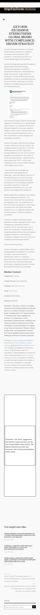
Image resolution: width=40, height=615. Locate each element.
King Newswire (29, 345)
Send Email (13, 291)
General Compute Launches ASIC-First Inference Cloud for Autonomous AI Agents (18, 547)
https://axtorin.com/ (18, 286)
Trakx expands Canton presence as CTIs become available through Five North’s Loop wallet (19, 535)
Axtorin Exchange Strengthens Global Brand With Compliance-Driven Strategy (20, 35)
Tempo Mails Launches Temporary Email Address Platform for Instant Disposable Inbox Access (20, 559)
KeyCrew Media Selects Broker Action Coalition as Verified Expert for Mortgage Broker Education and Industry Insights (20, 588)
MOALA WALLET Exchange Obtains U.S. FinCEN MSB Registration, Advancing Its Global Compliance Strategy (19, 578)
